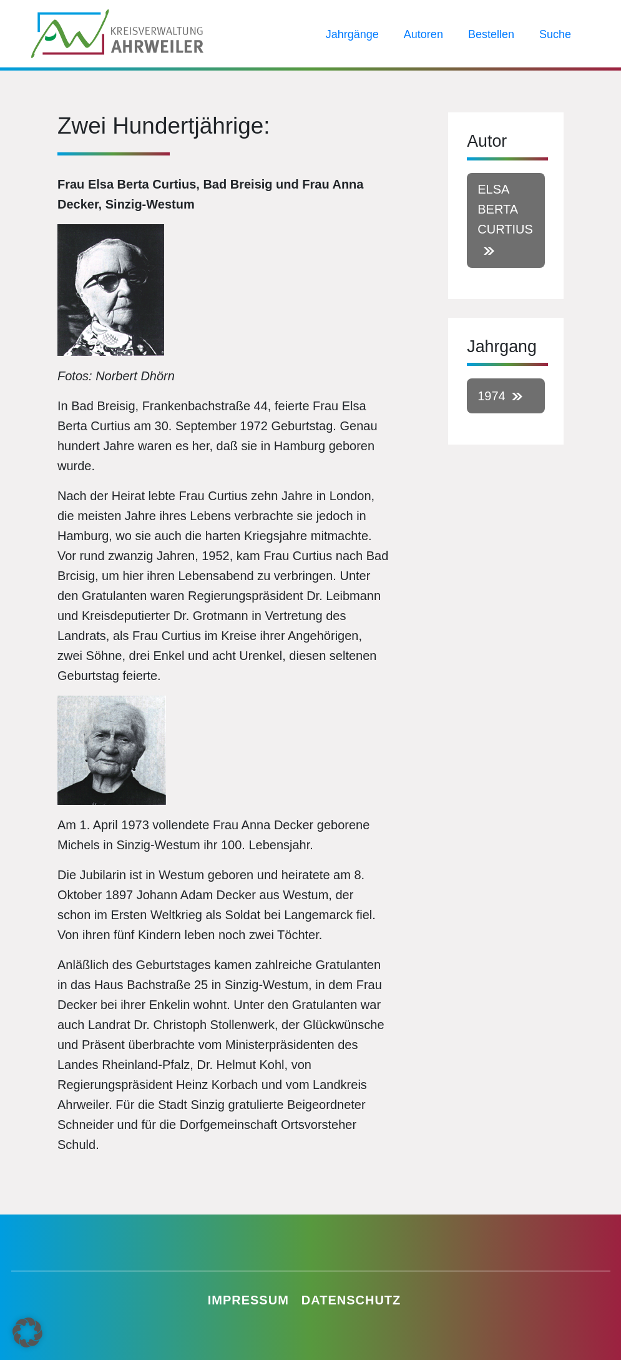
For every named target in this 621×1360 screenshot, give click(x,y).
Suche (555, 34)
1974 (491, 396)
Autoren (423, 34)
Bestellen (491, 34)
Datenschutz (351, 1300)
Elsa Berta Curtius (505, 209)
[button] (27, 1332)
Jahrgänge (352, 34)
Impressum (248, 1300)
